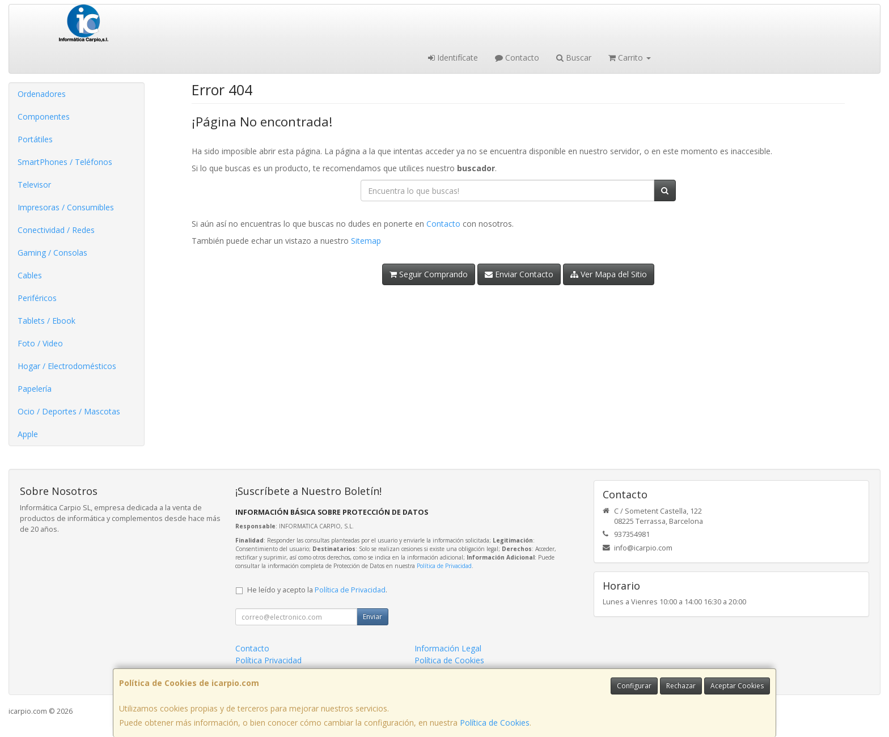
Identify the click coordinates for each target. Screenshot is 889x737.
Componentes (44, 116)
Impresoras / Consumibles (66, 207)
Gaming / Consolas (52, 252)
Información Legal (447, 648)
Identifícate (453, 57)
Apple (28, 434)
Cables (30, 275)
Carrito (629, 57)
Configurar (634, 686)
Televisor (34, 184)
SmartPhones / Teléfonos (65, 161)
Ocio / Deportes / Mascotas (69, 411)
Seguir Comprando (429, 274)
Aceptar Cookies (737, 686)
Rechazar (681, 686)
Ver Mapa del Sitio (608, 274)
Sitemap (366, 240)
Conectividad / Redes (56, 230)
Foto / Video (40, 343)
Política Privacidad (268, 660)
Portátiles (35, 139)
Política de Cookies (495, 722)
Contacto (517, 57)
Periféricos (37, 298)
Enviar (372, 616)
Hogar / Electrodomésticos (67, 366)
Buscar (573, 57)
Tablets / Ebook (46, 320)
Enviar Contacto (519, 274)
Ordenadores (42, 93)
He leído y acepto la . (317, 590)
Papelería (35, 388)
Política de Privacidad (444, 566)
